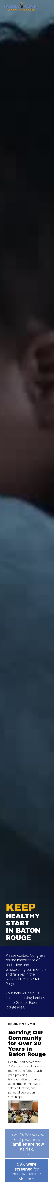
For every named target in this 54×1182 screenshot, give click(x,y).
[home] (19, 6)
